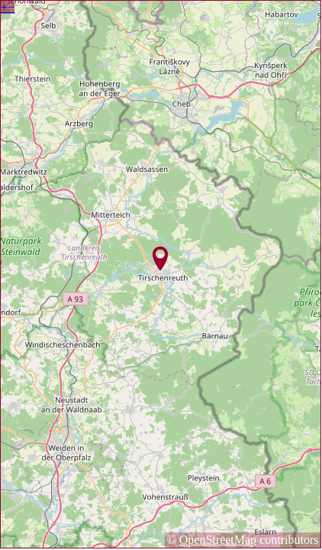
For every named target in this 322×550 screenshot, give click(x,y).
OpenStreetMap (217, 539)
